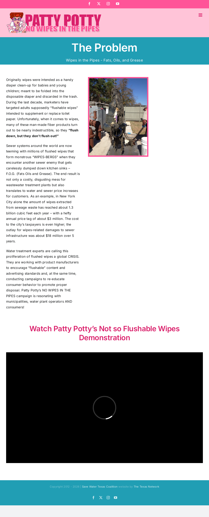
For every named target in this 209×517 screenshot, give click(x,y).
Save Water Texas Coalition (100, 486)
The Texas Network (146, 486)
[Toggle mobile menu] (201, 15)
